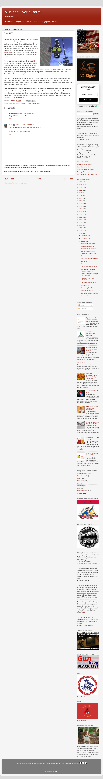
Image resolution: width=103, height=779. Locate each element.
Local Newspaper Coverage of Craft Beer (89, 274)
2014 (81, 214)
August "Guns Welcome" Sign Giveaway (90, 333)
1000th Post (81, 363)
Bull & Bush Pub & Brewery (89, 258)
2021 (81, 195)
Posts (81, 305)
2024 (81, 187)
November (84, 238)
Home (38, 179)
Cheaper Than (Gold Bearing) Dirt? (92, 454)
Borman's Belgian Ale (87, 246)
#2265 (84, 612)
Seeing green (85, 285)
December (84, 235)
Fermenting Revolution (88, 288)
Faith (78, 483)
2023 (81, 190)
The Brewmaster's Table (88, 282)
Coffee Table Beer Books (88, 249)
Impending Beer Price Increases (87, 279)
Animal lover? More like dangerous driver (88, 270)
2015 (81, 212)
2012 (81, 220)
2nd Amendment (82, 473)
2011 (81, 222)
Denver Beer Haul (86, 256)
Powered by (88, 106)
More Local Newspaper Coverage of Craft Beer (89, 252)
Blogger (55, 771)
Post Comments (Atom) (19, 183)
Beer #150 (84, 261)
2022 (81, 193)
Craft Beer (23, 103)
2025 (81, 185)
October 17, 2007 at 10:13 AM (25, 125)
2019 (81, 201)
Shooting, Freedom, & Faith (85, 169)
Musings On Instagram (84, 172)
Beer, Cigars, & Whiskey (84, 167)
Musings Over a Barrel (23, 12)
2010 (81, 225)
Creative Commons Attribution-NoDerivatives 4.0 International (64, 763)
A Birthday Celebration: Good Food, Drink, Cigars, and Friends (92, 376)
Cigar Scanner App (91, 318)
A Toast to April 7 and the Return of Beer (92, 422)
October (83, 241)
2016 (81, 209)
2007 (81, 233)
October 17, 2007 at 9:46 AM (26, 113)
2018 (81, 203)
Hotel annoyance (86, 264)
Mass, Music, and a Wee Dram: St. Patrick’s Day (92, 408)
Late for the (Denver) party (89, 266)
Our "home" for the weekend (89, 293)
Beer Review (81, 476)
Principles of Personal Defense (87, 563)
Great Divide (36, 103)
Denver (29, 103)
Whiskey (80, 493)
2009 (81, 228)
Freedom (80, 485)
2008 (81, 230)
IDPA (78, 488)
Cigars (79, 478)
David (10, 125)
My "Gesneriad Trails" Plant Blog (87, 174)
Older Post (68, 179)
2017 (81, 206)
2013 (81, 217)
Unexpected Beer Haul (88, 243)
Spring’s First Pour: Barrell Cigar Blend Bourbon (92, 349)
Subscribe (88, 100)
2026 (81, 182)
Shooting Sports (82, 490)
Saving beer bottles (87, 290)
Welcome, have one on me (89, 296)
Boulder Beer (8, 52)
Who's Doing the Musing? (85, 164)
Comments (82, 308)
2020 (81, 198)
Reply (10, 118)
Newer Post (9, 179)
